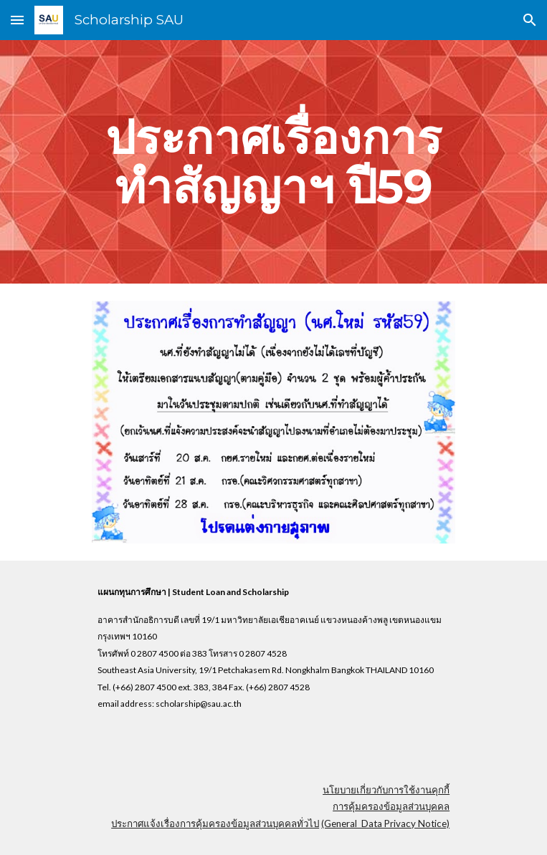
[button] (17, 19)
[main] (273, 161)
